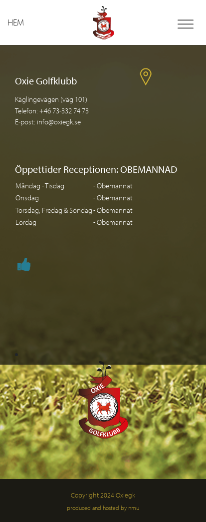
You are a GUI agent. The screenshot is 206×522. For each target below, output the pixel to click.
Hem (15, 22)
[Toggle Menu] (186, 24)
